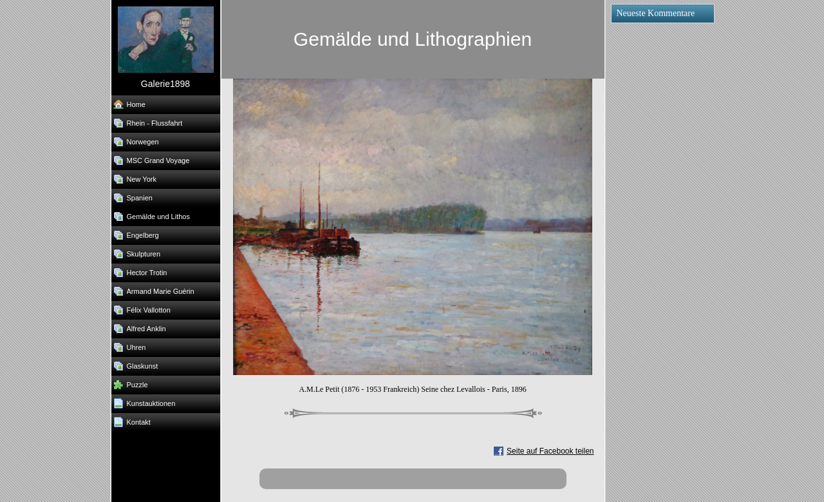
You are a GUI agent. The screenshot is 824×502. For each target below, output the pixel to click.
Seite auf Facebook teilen (550, 451)
